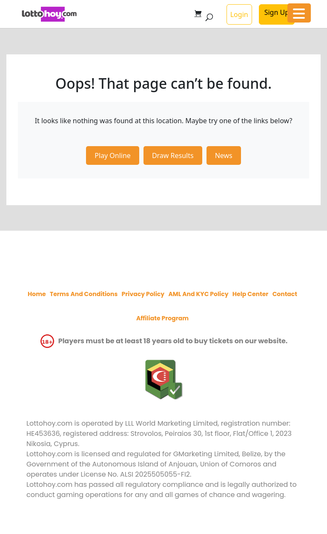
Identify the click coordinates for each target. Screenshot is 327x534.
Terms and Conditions (84, 294)
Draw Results (173, 155)
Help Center (250, 294)
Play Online (113, 155)
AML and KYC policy (198, 294)
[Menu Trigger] (299, 13)
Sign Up (276, 12)
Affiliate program (162, 318)
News (223, 155)
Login (239, 14)
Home (37, 294)
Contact (284, 294)
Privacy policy (143, 294)
